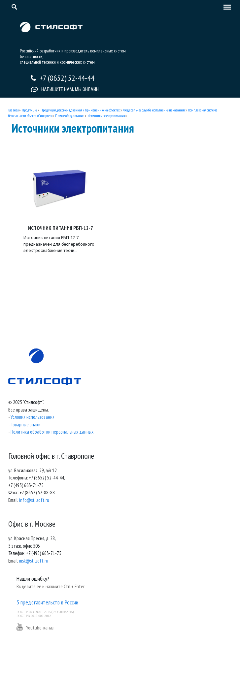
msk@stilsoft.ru (33, 561)
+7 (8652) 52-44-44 (67, 78)
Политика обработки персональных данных (52, 432)
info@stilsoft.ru (34, 500)
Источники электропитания (106, 115)
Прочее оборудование (69, 115)
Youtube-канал (35, 628)
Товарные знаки (26, 424)
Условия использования (32, 417)
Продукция (29, 110)
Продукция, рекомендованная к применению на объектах (80, 110)
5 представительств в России (47, 602)
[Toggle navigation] (225, 7)
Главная (13, 110)
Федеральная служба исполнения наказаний (154, 110)
